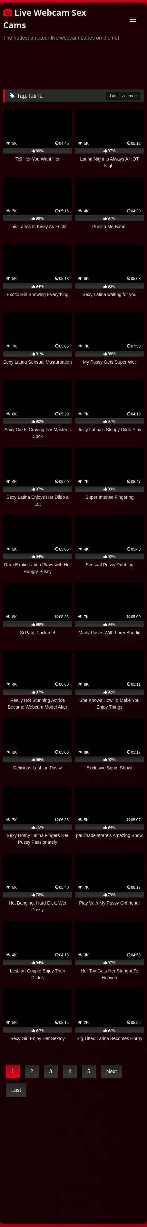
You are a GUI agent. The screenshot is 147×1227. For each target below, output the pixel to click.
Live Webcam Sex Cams (44, 19)
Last (16, 1090)
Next (111, 1071)
